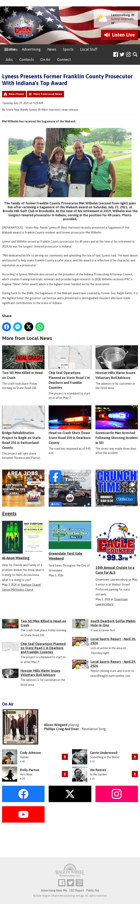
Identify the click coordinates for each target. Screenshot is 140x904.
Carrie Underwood (103, 753)
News (51, 49)
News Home (16, 94)
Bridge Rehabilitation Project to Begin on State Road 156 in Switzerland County (23, 427)
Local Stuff (88, 49)
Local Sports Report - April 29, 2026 (113, 664)
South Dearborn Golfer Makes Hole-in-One (113, 623)
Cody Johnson (30, 753)
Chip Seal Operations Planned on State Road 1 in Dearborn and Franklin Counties (70, 367)
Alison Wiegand (55, 725)
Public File (92, 890)
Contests (26, 59)
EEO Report (76, 890)
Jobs (9, 59)
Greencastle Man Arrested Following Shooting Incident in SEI (116, 425)
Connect (64, 59)
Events (9, 513)
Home (10, 49)
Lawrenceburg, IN (122, 15)
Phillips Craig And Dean (61, 729)
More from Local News (47, 94)
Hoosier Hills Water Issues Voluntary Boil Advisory (116, 362)
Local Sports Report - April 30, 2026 (113, 641)
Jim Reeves (98, 770)
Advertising (31, 49)
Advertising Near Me (54, 890)
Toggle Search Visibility (135, 54)
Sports (68, 49)
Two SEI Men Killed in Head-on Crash (23, 362)
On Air (45, 59)
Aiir (82, 895)
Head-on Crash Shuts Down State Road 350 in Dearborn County (70, 425)
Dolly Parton (29, 770)
